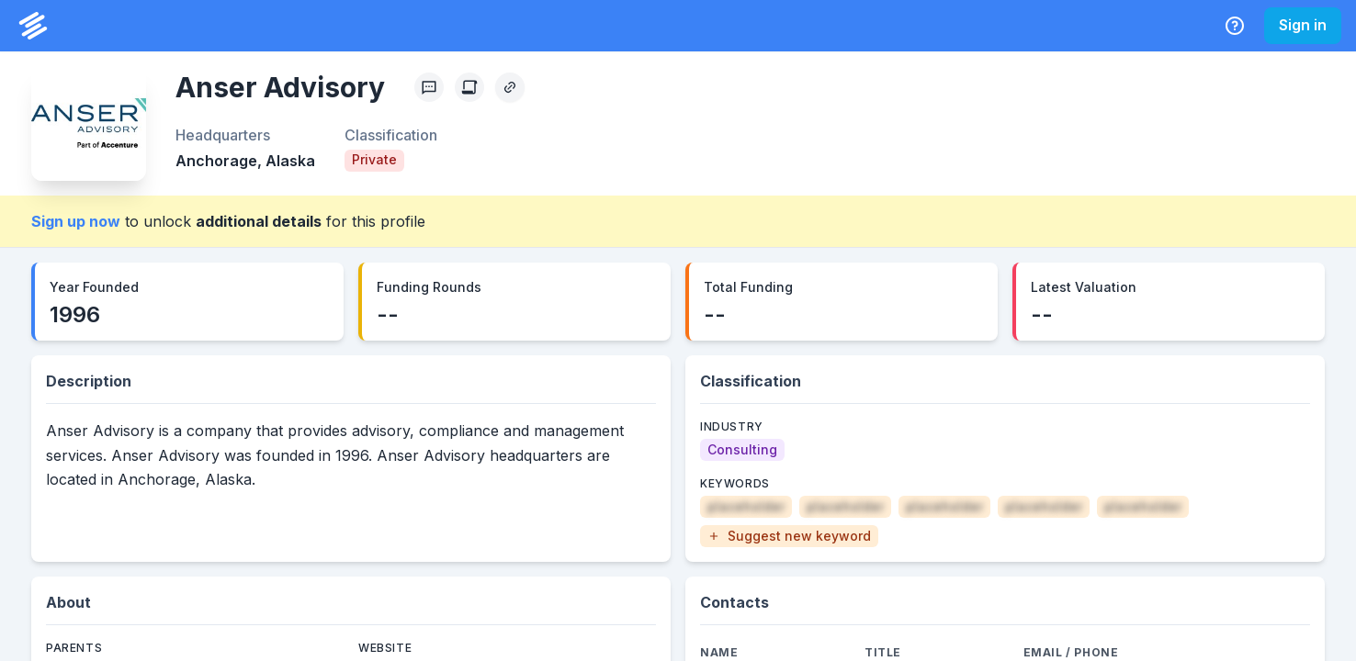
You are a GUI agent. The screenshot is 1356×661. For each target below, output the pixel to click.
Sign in (1303, 25)
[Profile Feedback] (429, 87)
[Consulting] (742, 450)
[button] (789, 536)
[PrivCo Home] (33, 25)
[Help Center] (1234, 25)
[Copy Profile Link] (510, 87)
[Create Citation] (469, 87)
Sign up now (75, 221)
